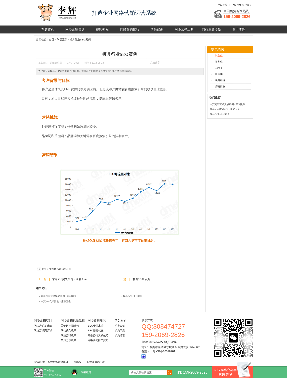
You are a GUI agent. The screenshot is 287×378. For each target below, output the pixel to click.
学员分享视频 (68, 340)
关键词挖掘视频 (70, 325)
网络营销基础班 (43, 325)
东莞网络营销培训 (58, 361)
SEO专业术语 (95, 325)
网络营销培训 (75, 29)
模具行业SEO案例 (80, 39)
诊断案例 (220, 86)
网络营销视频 (68, 335)
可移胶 (78, 361)
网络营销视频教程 (73, 320)
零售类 (219, 74)
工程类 (219, 67)
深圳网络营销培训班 (60, 269)
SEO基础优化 (95, 330)
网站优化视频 (68, 330)
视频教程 (102, 29)
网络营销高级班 (43, 330)
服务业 (219, 61)
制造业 (219, 55)
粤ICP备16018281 (164, 351)
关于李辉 (238, 29)
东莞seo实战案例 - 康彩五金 (69, 279)
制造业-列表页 (141, 279)
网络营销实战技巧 (98, 335)
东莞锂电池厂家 (96, 361)
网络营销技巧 (129, 29)
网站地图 (222, 4)
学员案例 (156, 29)
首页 (51, 39)
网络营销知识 (97, 320)
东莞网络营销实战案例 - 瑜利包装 (59, 296)
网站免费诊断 (211, 29)
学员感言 (120, 335)
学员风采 (120, 330)
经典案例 (220, 80)
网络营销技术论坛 (241, 4)
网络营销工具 (184, 29)
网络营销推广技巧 (98, 340)
